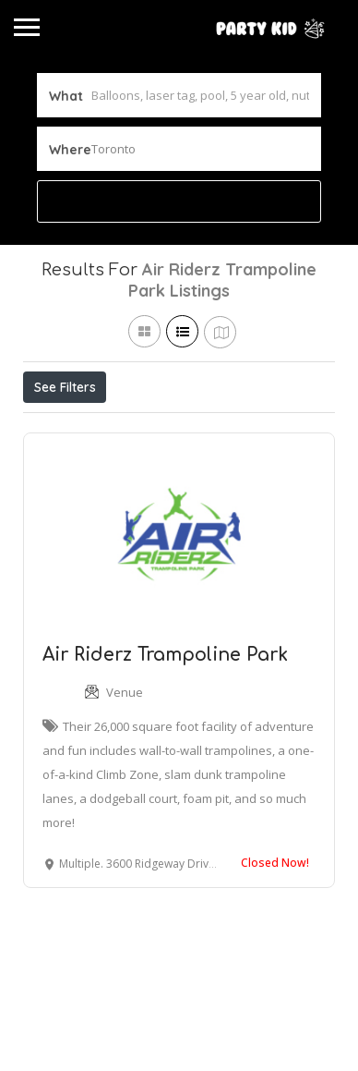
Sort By (61, 469)
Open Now (146, 428)
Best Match (250, 428)
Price (57, 428)
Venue (124, 777)
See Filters (65, 387)
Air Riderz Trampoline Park (165, 739)
